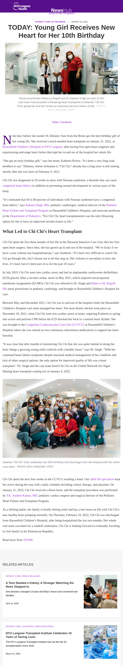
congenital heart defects (17, 185)
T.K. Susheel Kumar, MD (21, 495)
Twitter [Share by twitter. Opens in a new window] (55, 122)
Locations (28, 626)
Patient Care (13, 576)
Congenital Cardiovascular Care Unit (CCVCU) (55, 324)
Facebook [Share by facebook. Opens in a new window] (65, 122)
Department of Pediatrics (25, 216)
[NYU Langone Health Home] (21, 7)
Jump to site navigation (61, 13)
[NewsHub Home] (61, 10)
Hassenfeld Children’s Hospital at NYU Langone (32, 146)
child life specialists (102, 479)
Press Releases (31, 576)
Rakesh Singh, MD (37, 205)
